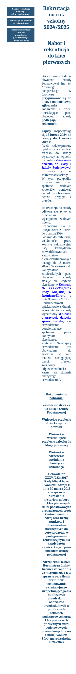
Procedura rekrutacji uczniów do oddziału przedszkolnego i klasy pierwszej (21, 35)
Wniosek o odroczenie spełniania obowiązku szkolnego (56, 459)
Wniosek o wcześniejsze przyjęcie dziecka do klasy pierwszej (56, 439)
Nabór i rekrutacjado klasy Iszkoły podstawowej (21, 11)
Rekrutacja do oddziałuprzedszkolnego (21, 22)
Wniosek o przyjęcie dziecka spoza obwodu (56, 423)
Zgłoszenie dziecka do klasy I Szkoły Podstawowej (56, 408)
